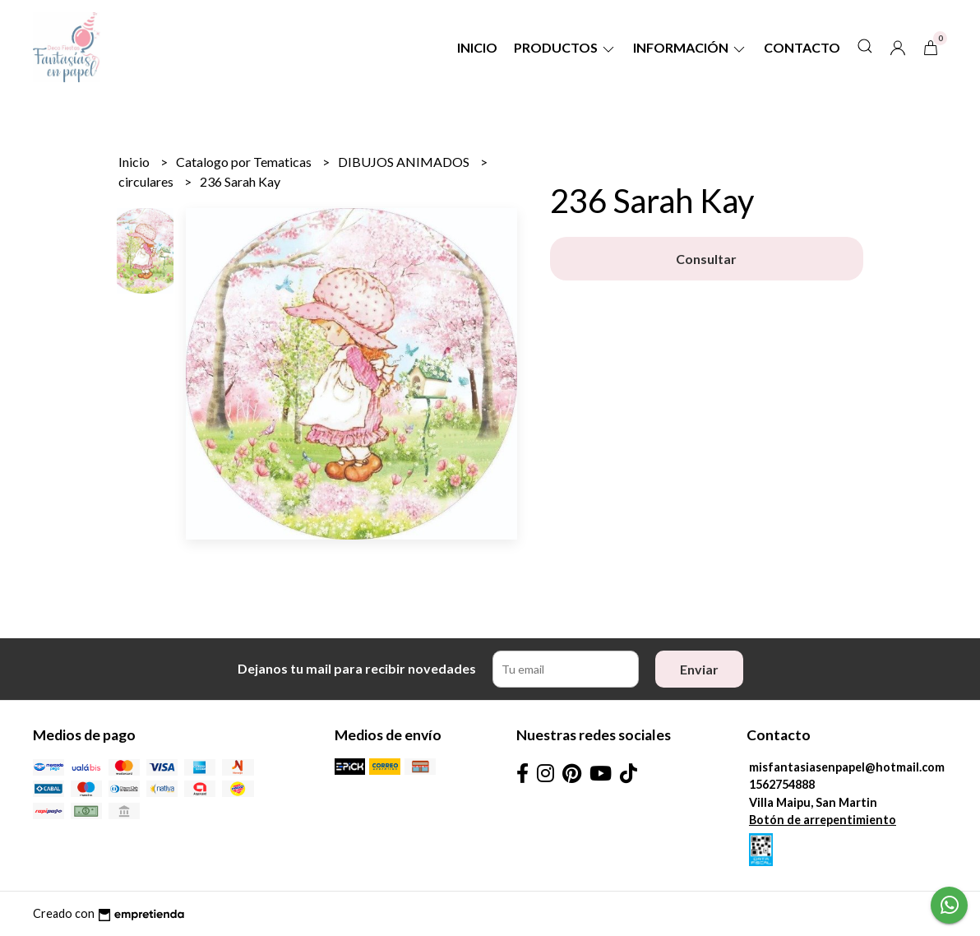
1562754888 (782, 784)
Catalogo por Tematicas (245, 161)
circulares (147, 181)
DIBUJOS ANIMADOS (405, 161)
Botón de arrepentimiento (822, 820)
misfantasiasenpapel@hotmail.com (847, 767)
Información (690, 47)
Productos (565, 47)
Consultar (706, 258)
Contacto (802, 47)
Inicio (477, 47)
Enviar (699, 669)
